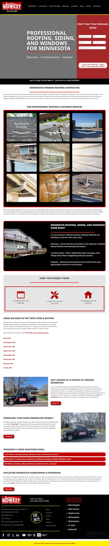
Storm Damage (51, 527)
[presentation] (91, 56)
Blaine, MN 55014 (7, 517)
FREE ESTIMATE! (73, 80)
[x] (13, 537)
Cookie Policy (99, 534)
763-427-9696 (11, 11)
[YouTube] (24, 537)
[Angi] (29, 537)
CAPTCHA (81, 51)
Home (48, 511)
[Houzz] (34, 537)
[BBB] (42, 537)
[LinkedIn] (17, 537)
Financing (49, 514)
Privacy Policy (90, 534)
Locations (74, 6)
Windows (49, 524)
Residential (32, 6)
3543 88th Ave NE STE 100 (9, 514)
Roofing (48, 518)
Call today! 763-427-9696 (39, 503)
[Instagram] (8, 537)
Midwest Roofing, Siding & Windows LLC (14, 511)
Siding (48, 521)
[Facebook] (3, 537)
